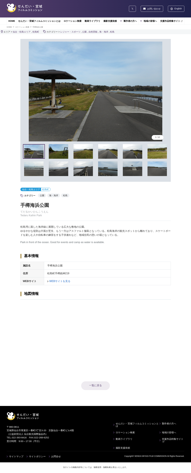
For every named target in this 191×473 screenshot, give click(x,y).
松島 (112, 32)
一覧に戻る (95, 385)
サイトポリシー (37, 456)
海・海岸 (103, 32)
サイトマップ (16, 456)
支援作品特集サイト (171, 21)
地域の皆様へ (150, 21)
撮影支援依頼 (110, 21)
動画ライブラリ (92, 21)
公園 (84, 32)
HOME (11, 21)
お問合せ (56, 456)
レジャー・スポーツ (70, 32)
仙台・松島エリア (22, 32)
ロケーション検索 (72, 21)
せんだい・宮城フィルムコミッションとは (39, 21)
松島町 (35, 32)
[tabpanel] (95, 91)
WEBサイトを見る (59, 281)
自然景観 (92, 32)
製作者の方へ (130, 21)
